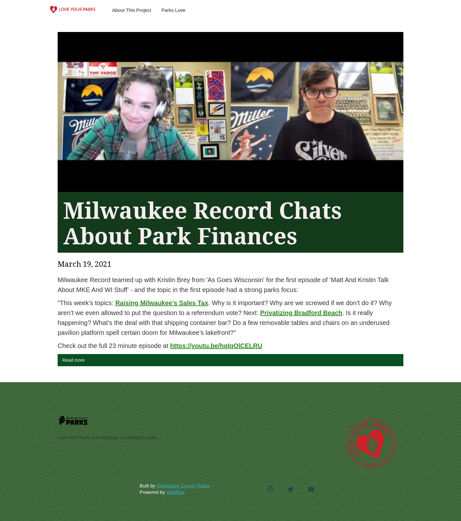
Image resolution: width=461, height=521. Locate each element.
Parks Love (173, 10)
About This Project (131, 10)
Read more (73, 360)
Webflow (175, 492)
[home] (73, 9)
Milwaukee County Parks (183, 485)
